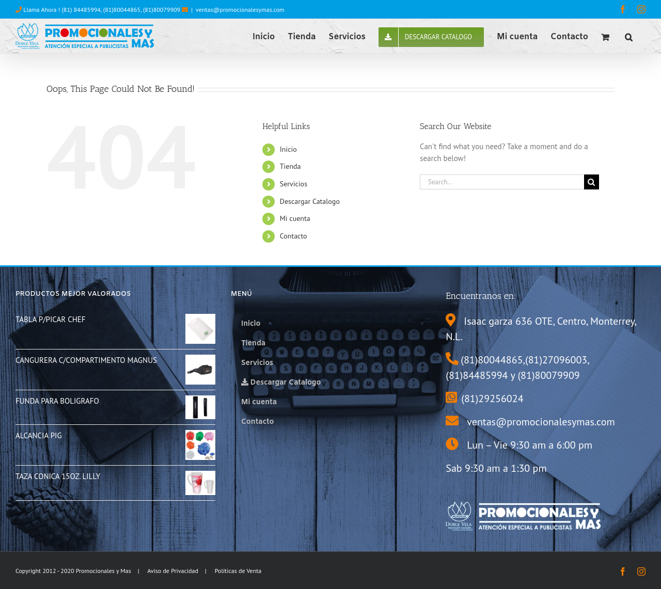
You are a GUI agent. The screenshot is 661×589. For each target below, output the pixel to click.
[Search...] (502, 181)
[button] (629, 36)
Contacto (293, 236)
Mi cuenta (295, 218)
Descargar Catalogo (310, 201)
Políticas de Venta (238, 571)
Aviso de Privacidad (172, 571)
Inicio (288, 149)
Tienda (290, 166)
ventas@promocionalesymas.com (240, 9)
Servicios (293, 183)
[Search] (591, 181)
